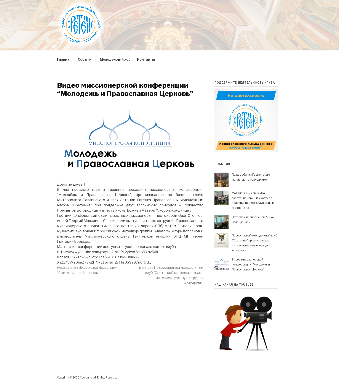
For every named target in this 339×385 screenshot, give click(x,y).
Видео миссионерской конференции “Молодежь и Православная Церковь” (251, 264)
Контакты (146, 59)
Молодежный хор (115, 59)
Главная (64, 59)
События (85, 59)
